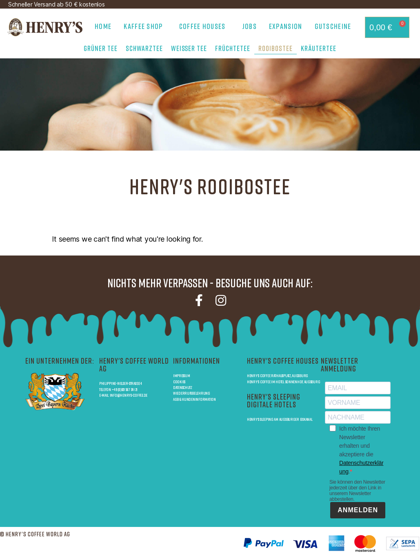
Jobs (249, 26)
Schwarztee (144, 48)
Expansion (285, 26)
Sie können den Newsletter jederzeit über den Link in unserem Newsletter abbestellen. (357, 490)
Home (103, 26)
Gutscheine (333, 26)
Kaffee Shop (145, 26)
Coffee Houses (204, 26)
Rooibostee (275, 48)
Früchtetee (232, 48)
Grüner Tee (101, 48)
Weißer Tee (189, 48)
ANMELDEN (358, 510)
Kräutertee (318, 48)
